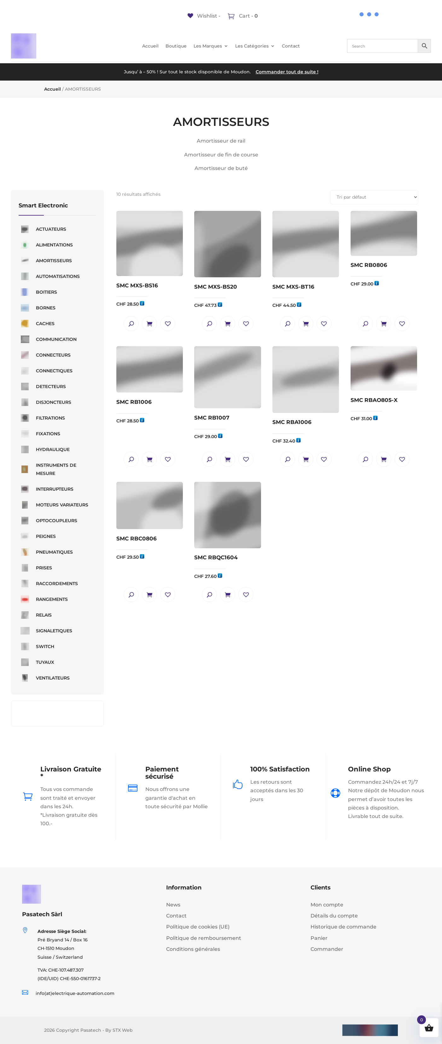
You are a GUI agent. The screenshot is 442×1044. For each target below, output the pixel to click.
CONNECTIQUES (46, 371)
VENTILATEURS (44, 678)
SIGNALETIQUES (45, 631)
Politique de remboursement (203, 938)
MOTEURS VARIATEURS (53, 505)
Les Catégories (252, 46)
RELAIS (35, 615)
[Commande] (374, 197)
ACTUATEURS (42, 229)
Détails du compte (334, 916)
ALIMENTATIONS (46, 245)
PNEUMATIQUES (46, 552)
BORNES (37, 308)
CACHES (37, 323)
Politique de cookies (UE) (198, 927)
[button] (167, 323)
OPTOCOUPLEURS (48, 520)
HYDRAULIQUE (44, 449)
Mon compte (327, 905)
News (173, 905)
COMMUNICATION (48, 339)
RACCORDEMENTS (48, 583)
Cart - (248, 16)
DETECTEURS (42, 386)
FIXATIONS (39, 433)
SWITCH (36, 646)
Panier (319, 938)
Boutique (176, 46)
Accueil (150, 46)
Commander (327, 949)
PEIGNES (37, 536)
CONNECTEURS (45, 355)
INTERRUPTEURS (46, 489)
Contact (291, 46)
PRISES (35, 568)
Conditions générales (193, 949)
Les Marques (208, 46)
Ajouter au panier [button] (149, 323)
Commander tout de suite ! (287, 72)
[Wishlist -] (204, 16)
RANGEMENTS (43, 599)
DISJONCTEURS (45, 402)
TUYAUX (36, 662)
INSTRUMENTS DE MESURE (47, 469)
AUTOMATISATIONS (49, 276)
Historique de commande (343, 927)
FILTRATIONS (42, 418)
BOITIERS (38, 292)
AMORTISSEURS (45, 260)
